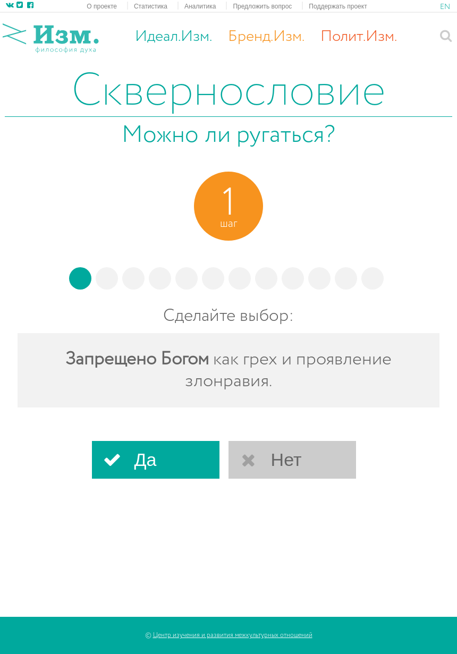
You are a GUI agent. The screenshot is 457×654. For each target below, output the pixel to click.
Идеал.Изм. (173, 36)
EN (445, 7)
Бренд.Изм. (266, 36)
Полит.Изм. (358, 36)
